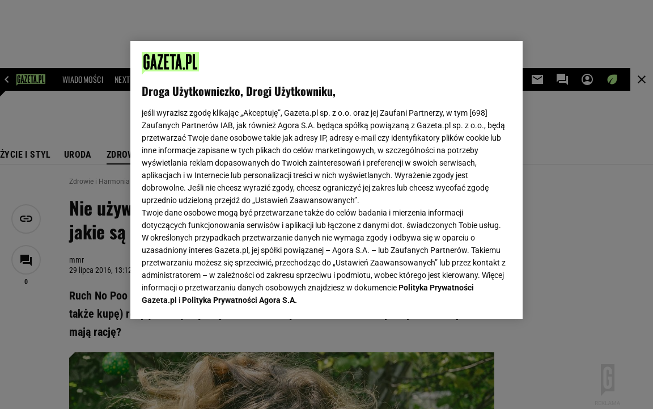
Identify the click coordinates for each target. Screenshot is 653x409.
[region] (326, 180)
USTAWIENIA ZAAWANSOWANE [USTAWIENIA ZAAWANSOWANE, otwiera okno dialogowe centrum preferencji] (216, 296)
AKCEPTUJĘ (472, 296)
